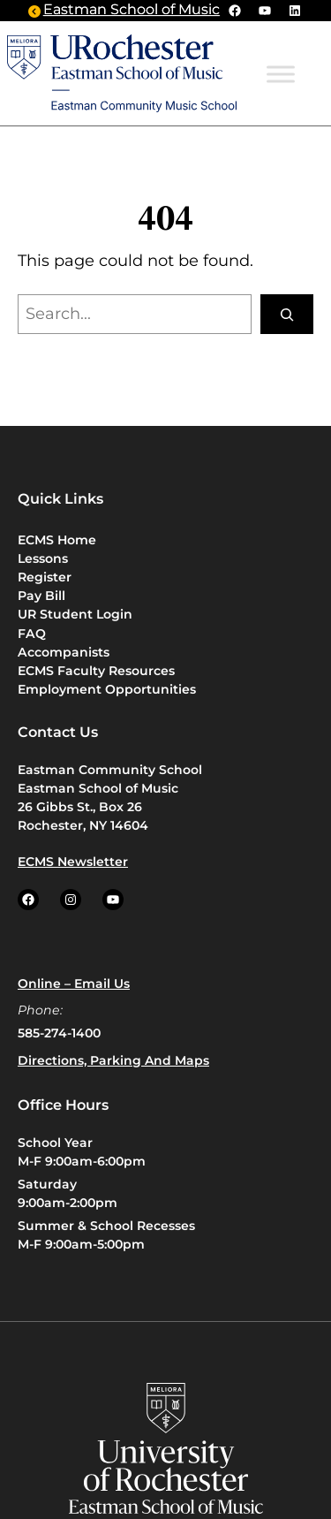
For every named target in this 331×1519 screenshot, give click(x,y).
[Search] (286, 314)
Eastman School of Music (131, 10)
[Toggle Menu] (281, 74)
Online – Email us (74, 983)
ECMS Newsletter (73, 862)
